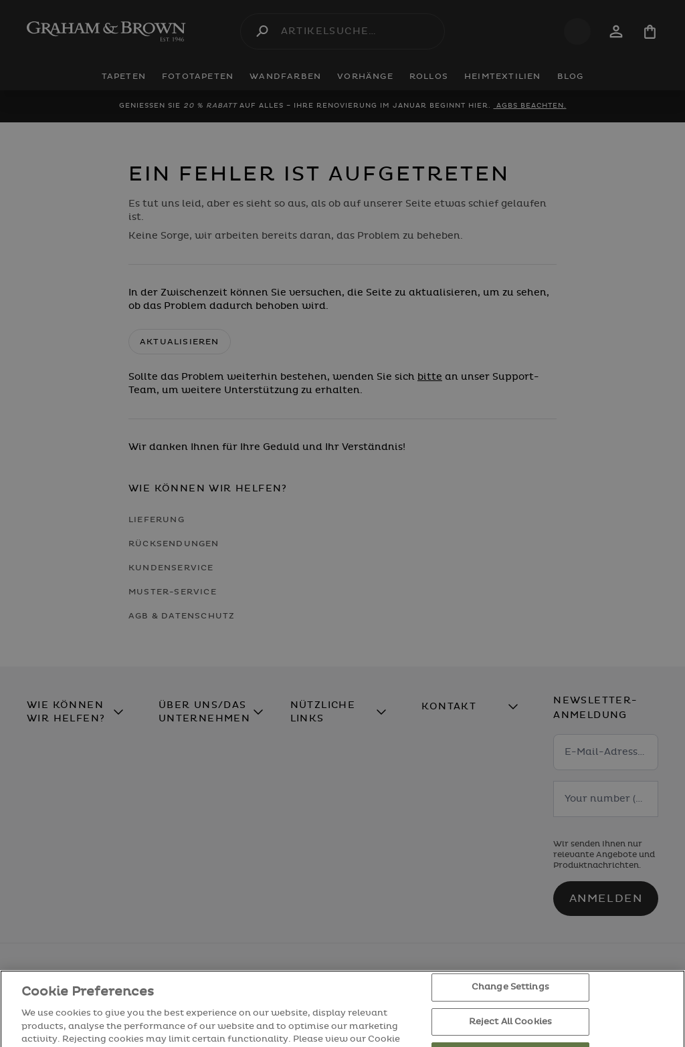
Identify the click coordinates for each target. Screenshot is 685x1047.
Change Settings (510, 1005)
